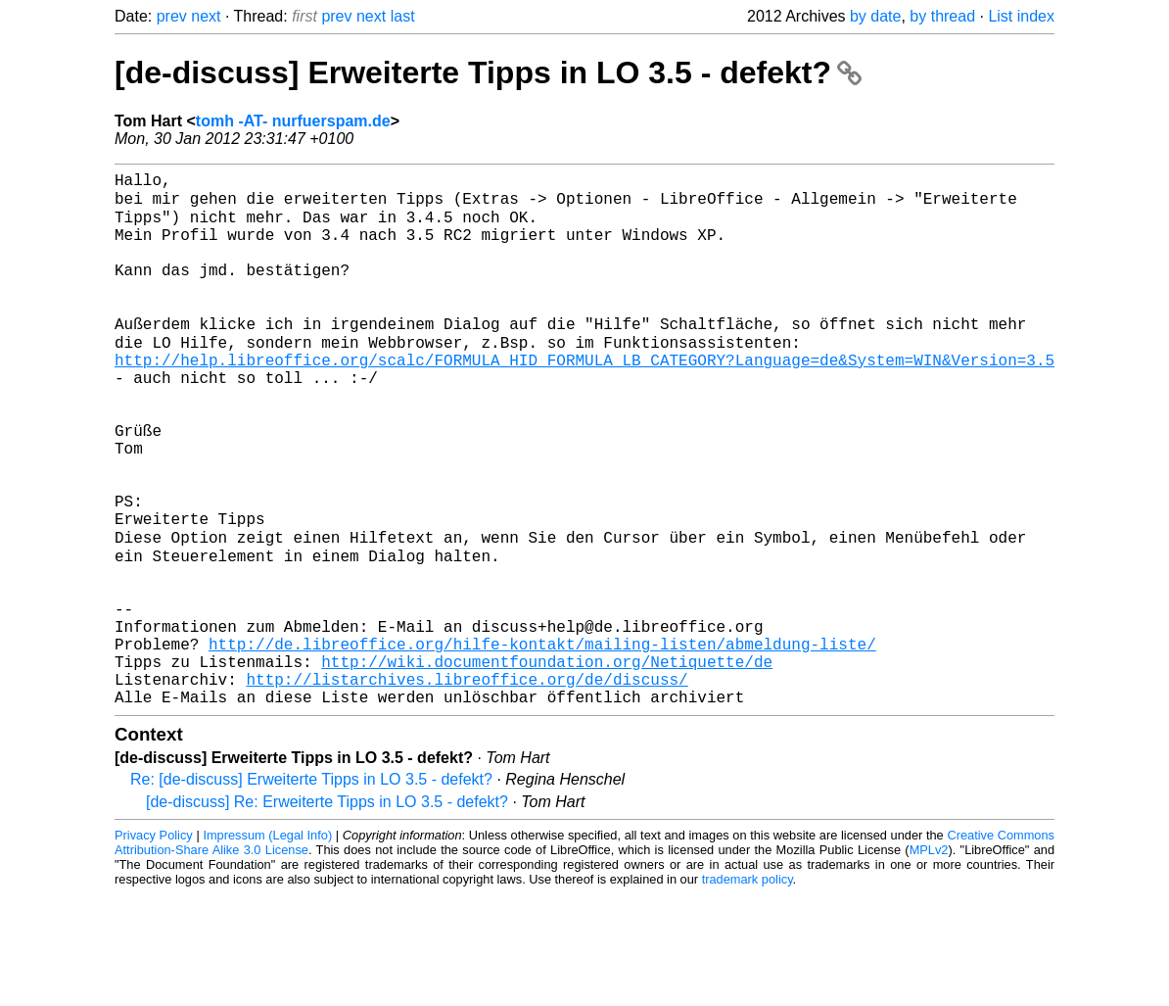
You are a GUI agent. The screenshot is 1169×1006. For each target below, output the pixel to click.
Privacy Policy (154, 946)
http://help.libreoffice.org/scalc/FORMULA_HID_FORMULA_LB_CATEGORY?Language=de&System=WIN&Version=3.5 (584, 398)
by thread (942, 16)
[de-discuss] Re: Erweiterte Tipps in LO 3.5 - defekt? (327, 913)
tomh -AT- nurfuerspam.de (293, 121)
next (205, 16)
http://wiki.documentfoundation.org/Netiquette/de (546, 765)
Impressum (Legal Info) (267, 946)
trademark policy (747, 990)
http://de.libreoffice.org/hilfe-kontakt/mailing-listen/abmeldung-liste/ (542, 743)
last (403, 16)
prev (172, 16)
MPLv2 (929, 961)
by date (875, 16)
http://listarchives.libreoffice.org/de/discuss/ (466, 786)
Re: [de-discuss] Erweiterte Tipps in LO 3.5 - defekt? (311, 891)
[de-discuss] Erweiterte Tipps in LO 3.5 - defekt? (488, 72)
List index (1021, 16)
